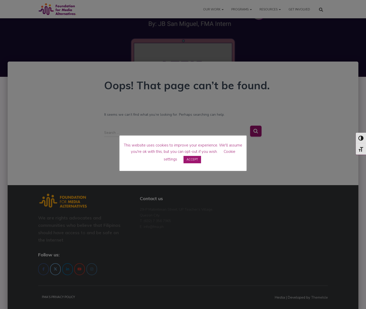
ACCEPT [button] (192, 159)
